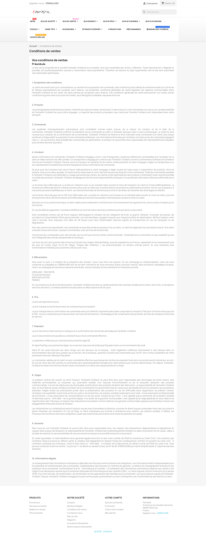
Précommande (36, 513)
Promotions (34, 502)
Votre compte (113, 497)
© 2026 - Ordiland (103, 531)
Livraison (71, 502)
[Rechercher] (159, 12)
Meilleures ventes (37, 509)
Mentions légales (75, 506)
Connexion (110, 506)
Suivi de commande (113, 502)
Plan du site (72, 516)
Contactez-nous (74, 513)
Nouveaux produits (38, 506)
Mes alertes (110, 513)
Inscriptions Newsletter (77, 523)
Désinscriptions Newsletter (79, 526)
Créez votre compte (114, 509)
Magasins (71, 520)
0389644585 (52, 3)
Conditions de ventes (77, 509)
